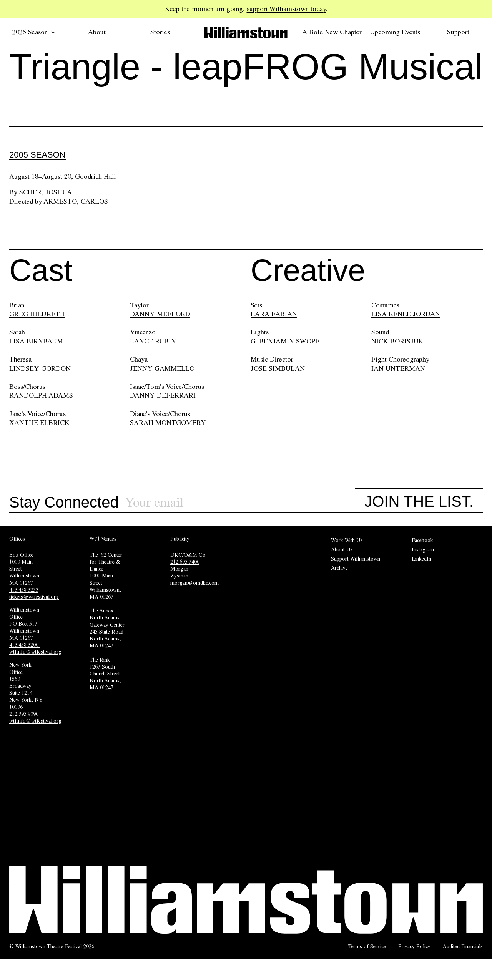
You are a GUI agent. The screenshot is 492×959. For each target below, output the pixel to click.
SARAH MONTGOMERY (168, 422)
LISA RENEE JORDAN (405, 314)
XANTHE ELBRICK (39, 422)
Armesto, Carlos (75, 201)
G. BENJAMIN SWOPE (285, 341)
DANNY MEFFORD (160, 314)
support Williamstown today (286, 9)
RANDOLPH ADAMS (41, 395)
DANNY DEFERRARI (163, 395)
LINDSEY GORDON (40, 368)
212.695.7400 (184, 562)
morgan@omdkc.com (194, 583)
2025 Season (33, 32)
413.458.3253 (23, 590)
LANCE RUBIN (153, 341)
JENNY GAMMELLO (162, 368)
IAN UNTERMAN (398, 368)
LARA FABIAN (274, 314)
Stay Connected (64, 502)
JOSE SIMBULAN (278, 368)
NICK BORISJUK (397, 341)
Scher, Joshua (45, 192)
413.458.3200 (24, 645)
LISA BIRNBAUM (36, 341)
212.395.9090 (24, 714)
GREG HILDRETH (37, 314)
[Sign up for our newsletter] (240, 503)
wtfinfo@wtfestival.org (35, 652)
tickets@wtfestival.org (34, 597)
